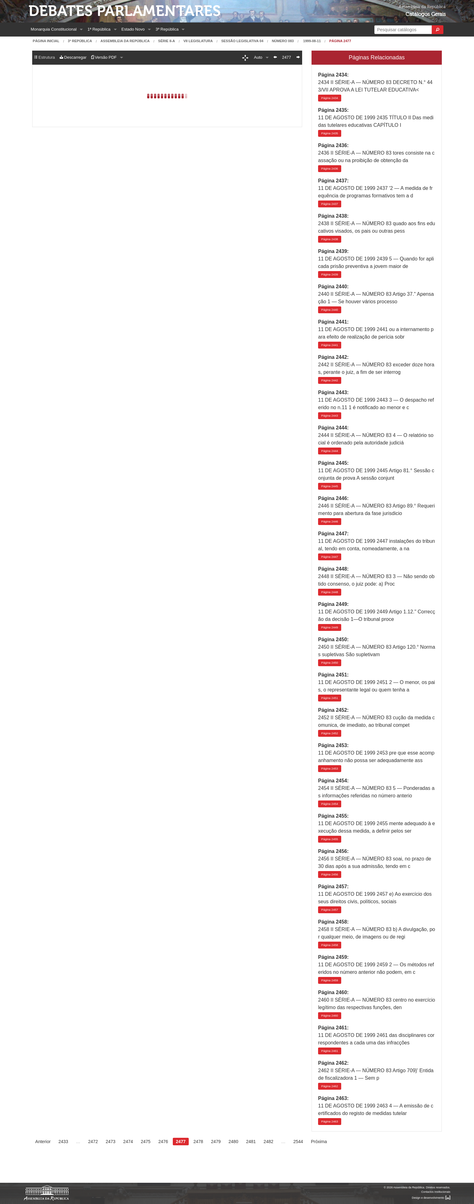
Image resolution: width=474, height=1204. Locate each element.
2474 (128, 1141)
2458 (329, 945)
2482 (268, 1141)
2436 (329, 168)
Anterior (43, 1141)
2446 (329, 521)
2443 (329, 415)
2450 (329, 662)
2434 (329, 98)
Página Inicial (46, 41)
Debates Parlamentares (124, 11)
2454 (329, 803)
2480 (233, 1141)
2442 (329, 380)
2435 (329, 133)
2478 (198, 1141)
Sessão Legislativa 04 (242, 41)
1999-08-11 (311, 41)
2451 (329, 698)
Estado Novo (133, 29)
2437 (329, 204)
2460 (329, 1015)
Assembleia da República (125, 41)
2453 (329, 768)
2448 (329, 592)
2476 (163, 1141)
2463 (329, 1121)
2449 (329, 627)
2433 (63, 1141)
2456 (329, 874)
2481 (251, 1141)
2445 (329, 486)
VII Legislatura (198, 41)
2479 (216, 1141)
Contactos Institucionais (435, 1191)
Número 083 (283, 41)
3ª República (167, 29)
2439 (329, 274)
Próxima (319, 1141)
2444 (329, 451)
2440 (329, 309)
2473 (110, 1141)
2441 (329, 345)
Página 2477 (340, 41)
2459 (329, 980)
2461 (329, 1051)
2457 (329, 909)
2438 (329, 239)
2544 (298, 1141)
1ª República (98, 29)
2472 (93, 1141)
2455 (329, 839)
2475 (146, 1141)
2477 (181, 1141)
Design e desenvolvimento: (431, 1197)
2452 (329, 733)
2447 (329, 556)
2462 (329, 1086)
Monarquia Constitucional (54, 29)
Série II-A (166, 41)
